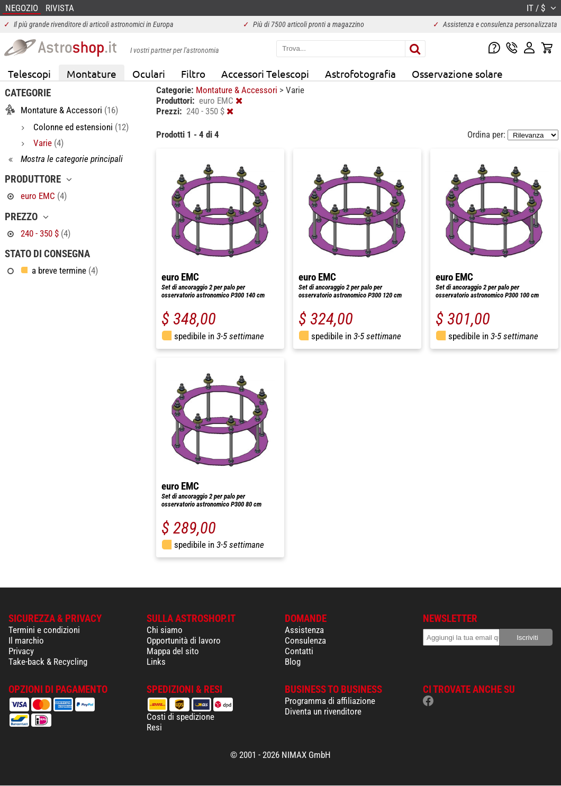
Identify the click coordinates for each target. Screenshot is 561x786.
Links (156, 661)
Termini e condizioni (44, 630)
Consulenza (305, 640)
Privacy (21, 651)
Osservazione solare (457, 73)
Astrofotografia (360, 73)
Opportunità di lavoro (184, 640)
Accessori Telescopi (265, 73)
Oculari (148, 73)
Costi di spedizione (180, 716)
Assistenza (304, 630)
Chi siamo (165, 630)
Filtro (193, 73)
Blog (293, 661)
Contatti (299, 651)
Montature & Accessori (237, 90)
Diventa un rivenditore (323, 711)
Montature (91, 73)
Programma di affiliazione (330, 700)
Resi (154, 727)
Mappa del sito (173, 651)
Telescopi (29, 73)
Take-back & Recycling (47, 661)
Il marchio (26, 640)
